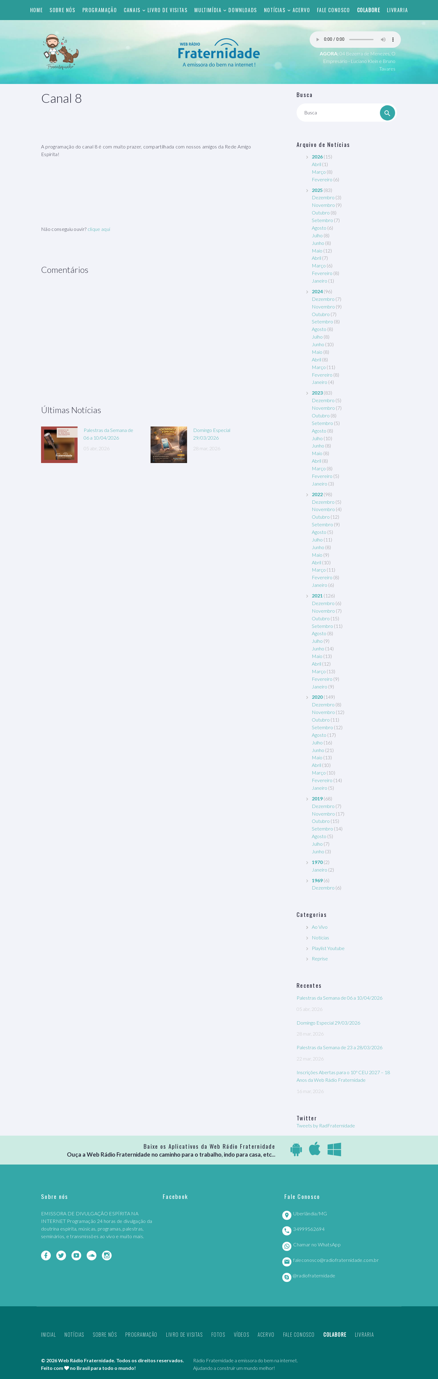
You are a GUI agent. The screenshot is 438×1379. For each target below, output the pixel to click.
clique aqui (99, 229)
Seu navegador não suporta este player (355, 39)
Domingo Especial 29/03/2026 (328, 1023)
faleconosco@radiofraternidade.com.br (336, 1260)
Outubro (321, 212)
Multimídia (207, 10)
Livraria (397, 10)
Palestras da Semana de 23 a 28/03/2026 (339, 1047)
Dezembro (323, 197)
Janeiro (319, 281)
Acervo (301, 10)
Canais (132, 10)
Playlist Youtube (328, 948)
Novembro (323, 205)
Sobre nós (62, 10)
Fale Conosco (333, 10)
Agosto (319, 228)
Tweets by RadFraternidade (326, 1125)
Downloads (242, 10)
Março (319, 172)
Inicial (48, 1334)
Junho (318, 243)
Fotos (218, 1334)
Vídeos (241, 1334)
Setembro (322, 220)
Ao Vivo (320, 927)
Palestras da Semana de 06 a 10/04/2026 (339, 998)
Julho (317, 235)
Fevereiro (322, 179)
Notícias (275, 10)
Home (36, 10)
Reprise (320, 958)
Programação (99, 10)
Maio (317, 250)
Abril (316, 164)
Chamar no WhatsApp (317, 1244)
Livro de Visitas (168, 10)
